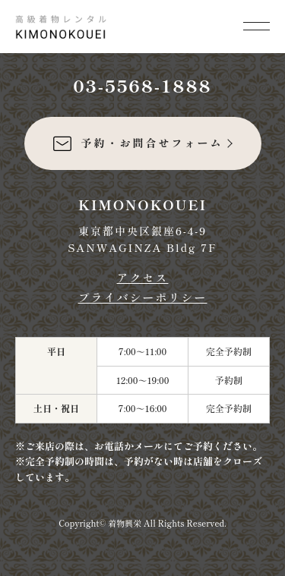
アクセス (142, 277)
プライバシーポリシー (142, 297)
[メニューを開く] (256, 24)
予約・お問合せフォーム (137, 143)
